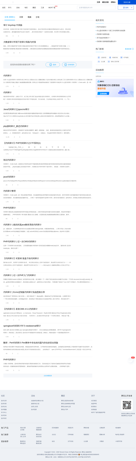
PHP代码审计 (9, 208)
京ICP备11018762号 (84, 457)
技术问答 (4, 403)
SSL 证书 (23, 436)
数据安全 (23, 441)
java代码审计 (9, 177)
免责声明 (94, 403)
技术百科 (4, 415)
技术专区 (4, 418)
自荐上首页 (34, 406)
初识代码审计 (9, 160)
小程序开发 (118, 441)
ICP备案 (125, 57)
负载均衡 (38, 441)
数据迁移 (38, 443)
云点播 (101, 61)
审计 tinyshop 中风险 (12, 25)
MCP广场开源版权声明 (98, 412)
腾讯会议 (38, 434)
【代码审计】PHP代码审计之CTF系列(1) (22, 143)
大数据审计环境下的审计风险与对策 (19, 42)
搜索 (113, 7)
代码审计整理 (9, 191)
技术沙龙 (4, 406)
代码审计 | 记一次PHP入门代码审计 (19, 275)
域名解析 (118, 428)
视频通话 (86, 434)
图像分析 (102, 434)
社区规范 (94, 400)
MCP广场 (52, 7)
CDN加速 (70, 434)
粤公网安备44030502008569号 (89, 454)
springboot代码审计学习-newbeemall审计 (22, 326)
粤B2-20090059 (73, 454)
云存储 (22, 430)
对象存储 (113, 57)
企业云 (54, 434)
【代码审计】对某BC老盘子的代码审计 (21, 258)
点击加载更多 (48, 375)
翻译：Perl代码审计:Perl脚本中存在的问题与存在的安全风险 (30, 343)
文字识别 (70, 441)
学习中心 (4, 412)
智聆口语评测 (113, 61)
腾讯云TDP (64, 409)
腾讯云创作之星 (66, 406)
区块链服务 (55, 428)
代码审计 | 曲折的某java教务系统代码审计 (22, 225)
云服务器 (102, 57)
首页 (3, 7)
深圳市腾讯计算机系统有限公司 (46, 454)
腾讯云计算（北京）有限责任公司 (55, 457)
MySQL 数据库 (119, 434)
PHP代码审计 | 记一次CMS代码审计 (19, 241)
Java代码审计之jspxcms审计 (16, 109)
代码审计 (7, 75)
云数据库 (102, 428)
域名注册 (23, 428)
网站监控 (23, 443)
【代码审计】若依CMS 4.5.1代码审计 (20, 309)
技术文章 (4, 400)
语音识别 (38, 436)
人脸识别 (23, 434)
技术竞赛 (34, 409)
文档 (98, 2)
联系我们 (94, 406)
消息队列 (70, 428)
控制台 (113, 2)
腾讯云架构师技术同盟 (68, 403)
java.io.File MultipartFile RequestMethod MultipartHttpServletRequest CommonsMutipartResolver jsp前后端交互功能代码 (39, 181)
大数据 (102, 441)
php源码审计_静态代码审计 (15, 126)
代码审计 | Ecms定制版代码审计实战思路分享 (24, 292)
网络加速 (86, 428)
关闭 (132, 81)
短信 (53, 441)
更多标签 (129, 49)
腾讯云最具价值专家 (67, 400)
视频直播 (38, 430)
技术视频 (4, 409)
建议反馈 (105, 2)
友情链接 (94, 409)
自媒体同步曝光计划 (37, 400)
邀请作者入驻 (35, 403)
